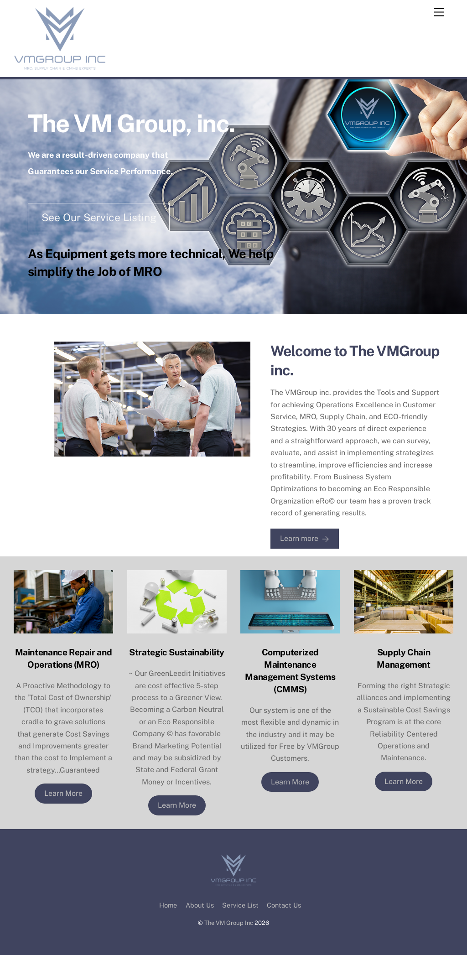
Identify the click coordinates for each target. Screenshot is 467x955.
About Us (200, 905)
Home (168, 905)
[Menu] (439, 12)
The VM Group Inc (228, 922)
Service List (240, 905)
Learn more (304, 539)
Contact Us (284, 905)
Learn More (63, 793)
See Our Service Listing (99, 217)
